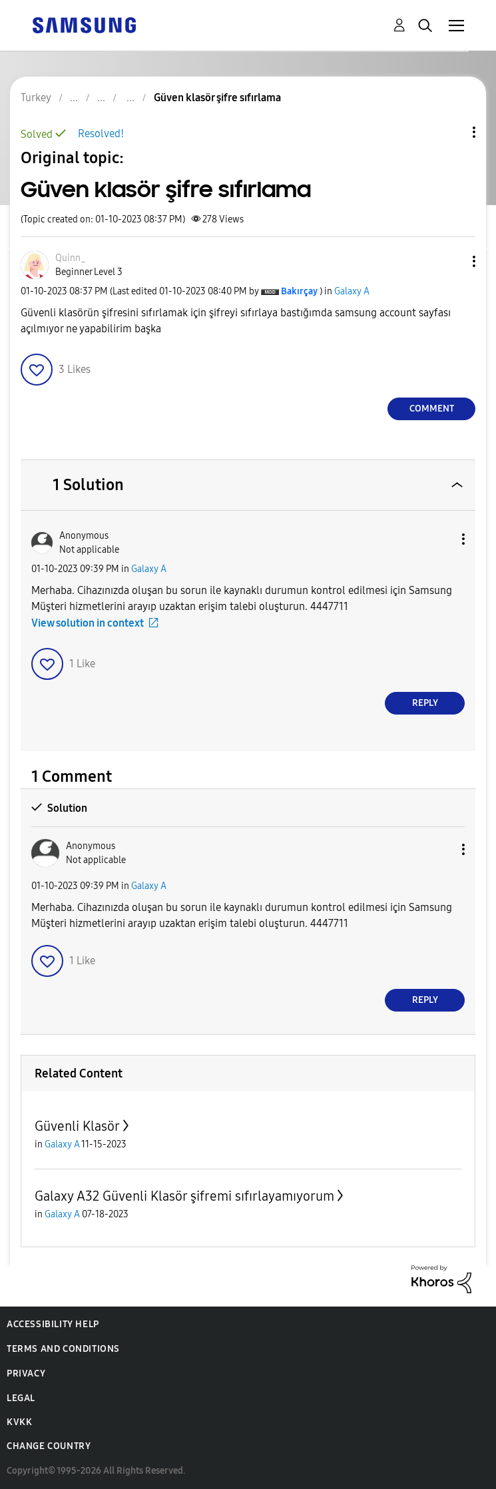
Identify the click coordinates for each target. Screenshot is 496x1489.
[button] (452, 261)
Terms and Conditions (63, 1348)
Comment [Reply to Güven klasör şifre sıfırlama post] (431, 408)
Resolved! (101, 133)
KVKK (19, 1422)
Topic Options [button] (451, 132)
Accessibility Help (53, 1324)
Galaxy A (352, 291)
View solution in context (87, 623)
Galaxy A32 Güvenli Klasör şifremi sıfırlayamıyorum (184, 1196)
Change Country (49, 1446)
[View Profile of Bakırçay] (299, 291)
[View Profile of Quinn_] (70, 258)
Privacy (26, 1373)
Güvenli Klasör (77, 1126)
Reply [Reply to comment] (425, 703)
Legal (21, 1398)
